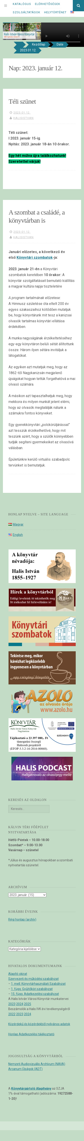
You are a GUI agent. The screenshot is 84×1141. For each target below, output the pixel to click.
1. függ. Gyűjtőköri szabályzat (32, 989)
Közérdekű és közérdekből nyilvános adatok (39, 1024)
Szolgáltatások (26, 12)
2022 (11, 1014)
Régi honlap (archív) (22, 919)
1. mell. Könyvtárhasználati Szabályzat (38, 984)
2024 (19, 1004)
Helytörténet (55, 12)
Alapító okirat (17, 974)
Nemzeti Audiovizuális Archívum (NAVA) (36, 1064)
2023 (11, 1004)
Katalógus (22, 4)
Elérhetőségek (47, 4)
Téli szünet (22, 101)
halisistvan (23, 118)
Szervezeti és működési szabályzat (33, 979)
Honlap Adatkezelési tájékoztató (31, 1034)
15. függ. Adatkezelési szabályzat (35, 994)
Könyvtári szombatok (35, 257)
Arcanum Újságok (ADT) (25, 1069)
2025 (27, 1004)
